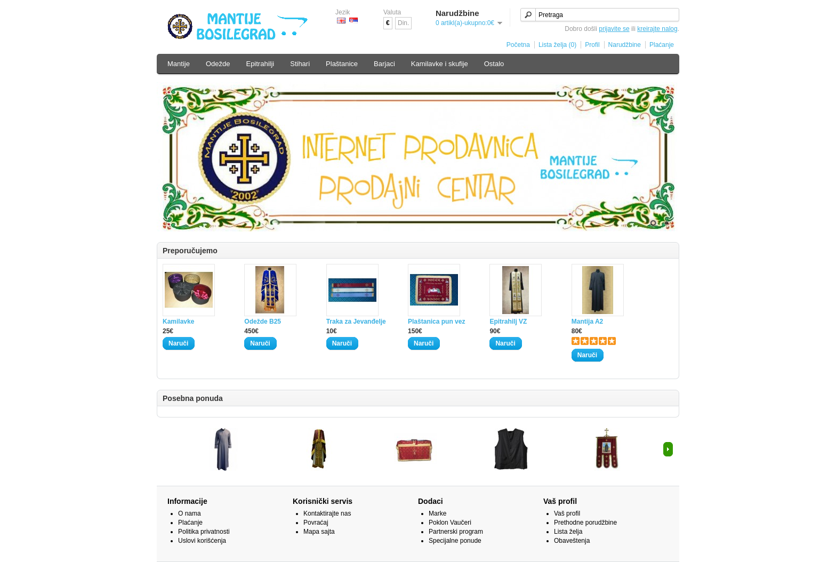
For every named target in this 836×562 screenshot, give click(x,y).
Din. (403, 23)
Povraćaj (315, 522)
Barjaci (384, 64)
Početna (518, 45)
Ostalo (494, 64)
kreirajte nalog (657, 29)
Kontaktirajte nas (327, 513)
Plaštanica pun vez (436, 321)
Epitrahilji (260, 64)
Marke (437, 513)
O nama (189, 513)
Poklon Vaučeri (450, 522)
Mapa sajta (319, 531)
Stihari (300, 64)
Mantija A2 (588, 321)
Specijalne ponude (455, 540)
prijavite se (614, 29)
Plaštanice (342, 64)
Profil (592, 45)
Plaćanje (661, 45)
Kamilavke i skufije (439, 64)
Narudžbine (624, 45)
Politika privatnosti (204, 531)
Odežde (218, 64)
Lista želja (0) (557, 45)
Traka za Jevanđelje (356, 321)
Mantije (178, 64)
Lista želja (568, 531)
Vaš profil (567, 513)
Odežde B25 (262, 321)
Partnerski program (456, 531)
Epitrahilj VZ (508, 321)
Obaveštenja (572, 540)
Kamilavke (178, 321)
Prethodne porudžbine (585, 522)
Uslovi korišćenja (202, 540)
